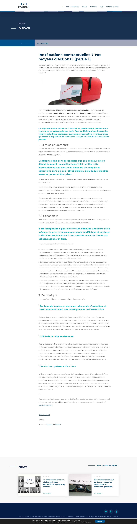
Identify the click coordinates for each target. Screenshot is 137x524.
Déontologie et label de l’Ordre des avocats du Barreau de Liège (45, 516)
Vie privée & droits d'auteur (76, 516)
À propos (93, 6)
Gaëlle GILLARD (44, 415)
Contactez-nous (112, 6)
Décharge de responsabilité (102, 516)
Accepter (99, 521)
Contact (115, 516)
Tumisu (50, 424)
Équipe (84, 6)
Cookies (89, 516)
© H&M (21, 516)
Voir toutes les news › (108, 465)
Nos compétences (73, 6)
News (102, 6)
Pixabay (58, 424)
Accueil (64, 6)
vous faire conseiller (45, 405)
